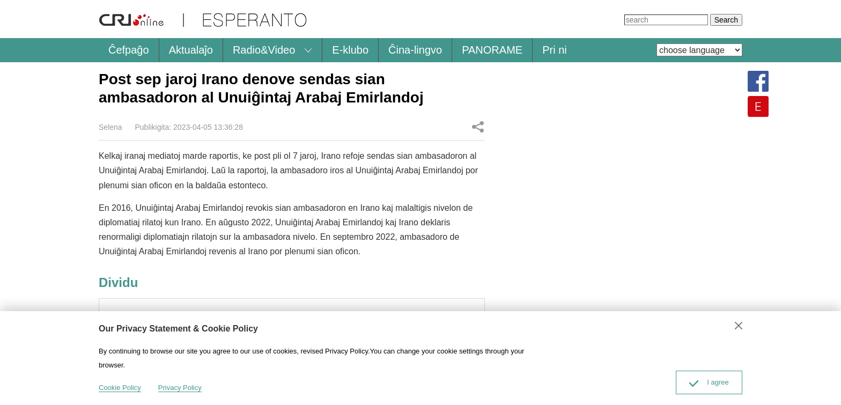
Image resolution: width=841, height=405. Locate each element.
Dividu (478, 127)
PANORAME (492, 50)
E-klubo (350, 50)
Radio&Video (264, 50)
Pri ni (554, 50)
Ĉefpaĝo (128, 50)
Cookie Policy (120, 388)
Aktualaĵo (191, 50)
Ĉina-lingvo (415, 50)
